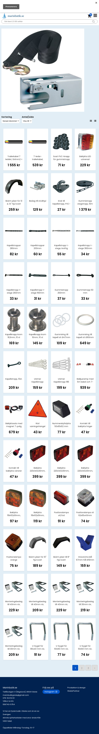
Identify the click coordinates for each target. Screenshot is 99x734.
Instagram (51, 691)
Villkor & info (8, 701)
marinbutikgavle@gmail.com (23, 696)
